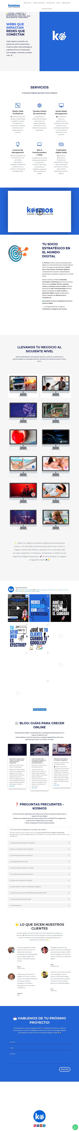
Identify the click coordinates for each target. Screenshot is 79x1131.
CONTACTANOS (47, 8)
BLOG (58, 3)
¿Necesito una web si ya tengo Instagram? (61, 759)
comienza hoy (39, 570)
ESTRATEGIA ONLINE (37, 767)
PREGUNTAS (66, 3)
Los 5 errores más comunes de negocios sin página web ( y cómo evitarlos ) (39, 761)
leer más (12, 786)
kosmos (13, 765)
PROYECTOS (50, 3)
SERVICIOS (27, 3)
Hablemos (49, 317)
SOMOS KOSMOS (39, 3)
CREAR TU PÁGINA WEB (15, 767)
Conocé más (14, 63)
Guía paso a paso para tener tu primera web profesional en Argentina (16, 761)
